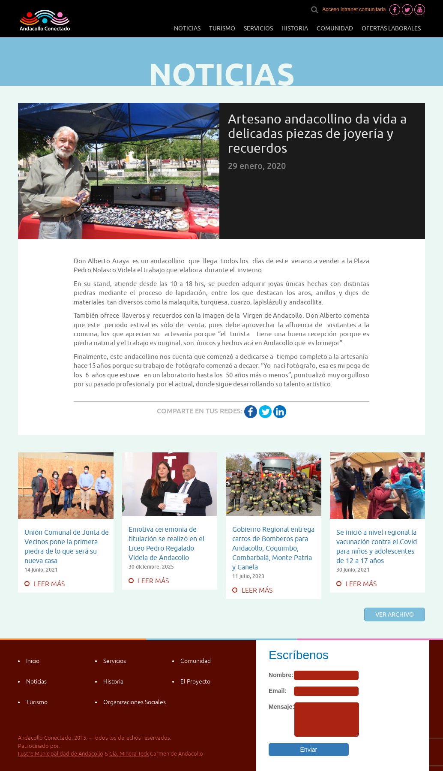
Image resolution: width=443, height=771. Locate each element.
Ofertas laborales (391, 28)
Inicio (32, 660)
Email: (278, 690)
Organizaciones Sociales (134, 702)
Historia (294, 28)
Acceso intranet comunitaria (354, 9)
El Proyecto (195, 681)
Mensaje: (281, 706)
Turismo (222, 28)
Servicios (258, 28)
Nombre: (281, 675)
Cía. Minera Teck (129, 753)
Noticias (187, 28)
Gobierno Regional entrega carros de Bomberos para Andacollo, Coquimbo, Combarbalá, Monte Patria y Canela (273, 548)
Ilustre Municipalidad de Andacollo (60, 753)
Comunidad (335, 28)
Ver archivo (394, 614)
